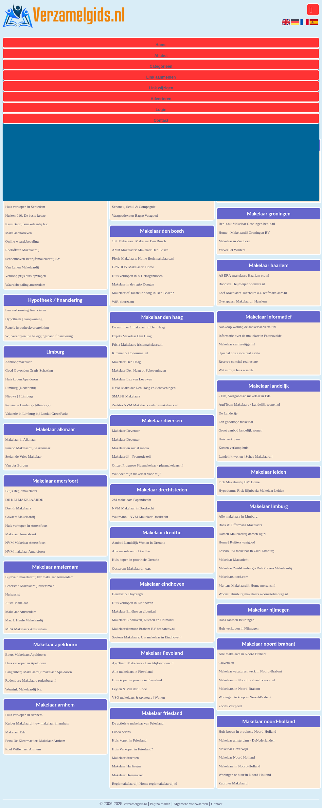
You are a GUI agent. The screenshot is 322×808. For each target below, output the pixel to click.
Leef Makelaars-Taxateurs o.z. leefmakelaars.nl (253, 293)
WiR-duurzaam (123, 301)
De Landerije (228, 413)
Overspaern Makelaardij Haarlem (243, 301)
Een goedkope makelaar (236, 422)
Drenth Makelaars (18, 508)
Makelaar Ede (15, 732)
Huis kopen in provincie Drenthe (135, 559)
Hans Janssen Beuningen (236, 620)
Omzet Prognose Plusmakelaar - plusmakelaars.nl (147, 465)
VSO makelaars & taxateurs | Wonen (138, 697)
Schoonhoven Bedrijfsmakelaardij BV (32, 259)
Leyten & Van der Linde (129, 689)
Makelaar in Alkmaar (20, 439)
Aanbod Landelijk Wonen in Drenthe (138, 542)
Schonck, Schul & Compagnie (133, 207)
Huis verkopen (229, 439)
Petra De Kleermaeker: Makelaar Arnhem (35, 741)
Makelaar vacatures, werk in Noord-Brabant (250, 671)
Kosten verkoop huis (233, 448)
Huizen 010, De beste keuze (25, 215)
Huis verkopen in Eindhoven (132, 603)
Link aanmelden (161, 77)
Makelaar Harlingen (126, 766)
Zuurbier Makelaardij (234, 783)
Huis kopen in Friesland (129, 740)
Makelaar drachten (125, 758)
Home (160, 45)
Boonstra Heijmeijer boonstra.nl (242, 284)
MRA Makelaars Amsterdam (25, 629)
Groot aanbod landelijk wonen (240, 430)
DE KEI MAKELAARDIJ (24, 500)
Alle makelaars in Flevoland (132, 671)
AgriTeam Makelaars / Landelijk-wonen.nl (142, 663)
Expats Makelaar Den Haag (132, 336)
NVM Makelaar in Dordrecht (133, 508)
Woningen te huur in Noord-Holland (245, 775)
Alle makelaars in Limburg (238, 516)
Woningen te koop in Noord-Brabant (245, 697)
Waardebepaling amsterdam (25, 284)
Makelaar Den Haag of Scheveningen (139, 370)
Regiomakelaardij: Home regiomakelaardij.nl (144, 783)
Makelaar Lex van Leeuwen (132, 379)
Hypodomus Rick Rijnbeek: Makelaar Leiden (251, 490)
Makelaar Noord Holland (237, 757)
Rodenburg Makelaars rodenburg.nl (30, 680)
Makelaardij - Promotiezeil (131, 456)
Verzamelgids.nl (135, 804)
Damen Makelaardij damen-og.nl (242, 534)
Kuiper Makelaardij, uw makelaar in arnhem (37, 723)
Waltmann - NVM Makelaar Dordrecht (140, 517)
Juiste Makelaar (16, 603)
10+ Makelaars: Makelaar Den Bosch (139, 241)
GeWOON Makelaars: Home (133, 267)
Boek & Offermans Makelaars (240, 525)
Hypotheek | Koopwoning (23, 319)
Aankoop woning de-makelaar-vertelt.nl (247, 327)
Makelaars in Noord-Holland (239, 766)
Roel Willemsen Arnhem (23, 749)
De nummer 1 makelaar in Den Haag (138, 327)
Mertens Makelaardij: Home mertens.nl (247, 585)
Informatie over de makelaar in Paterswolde (250, 336)
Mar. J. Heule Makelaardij (24, 620)
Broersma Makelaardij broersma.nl (30, 586)
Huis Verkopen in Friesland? (132, 749)
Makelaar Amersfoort (20, 534)
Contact (161, 120)
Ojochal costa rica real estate (239, 353)
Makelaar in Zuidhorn (234, 241)
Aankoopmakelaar (18, 362)
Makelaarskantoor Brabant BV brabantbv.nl (143, 629)
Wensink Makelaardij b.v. (23, 689)
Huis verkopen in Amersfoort (26, 525)
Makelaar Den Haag (126, 362)
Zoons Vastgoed (230, 706)
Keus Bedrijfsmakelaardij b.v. (26, 224)
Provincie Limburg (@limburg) (27, 405)
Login (161, 109)
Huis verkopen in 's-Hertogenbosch (137, 276)
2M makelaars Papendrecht (131, 500)
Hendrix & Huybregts (127, 594)
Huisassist (12, 594)
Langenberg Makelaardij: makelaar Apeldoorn (38, 672)
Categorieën (161, 66)
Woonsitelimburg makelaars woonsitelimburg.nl (253, 594)
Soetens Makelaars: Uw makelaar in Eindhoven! (147, 637)
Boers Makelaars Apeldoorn (25, 654)
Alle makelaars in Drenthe (131, 551)
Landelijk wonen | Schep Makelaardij (246, 456)
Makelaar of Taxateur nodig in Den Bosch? (143, 293)
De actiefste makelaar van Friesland (138, 723)
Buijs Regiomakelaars (21, 491)
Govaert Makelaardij (20, 517)
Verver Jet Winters (232, 250)
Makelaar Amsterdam (20, 612)
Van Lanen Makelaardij (22, 267)
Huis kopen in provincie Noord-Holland (247, 731)
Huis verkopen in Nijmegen (239, 628)
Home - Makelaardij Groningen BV (244, 232)
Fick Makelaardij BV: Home (239, 482)
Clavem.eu (226, 663)
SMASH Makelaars (126, 396)
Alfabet (161, 55)
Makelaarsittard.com (233, 576)
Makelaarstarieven (18, 233)
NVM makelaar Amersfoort (25, 551)
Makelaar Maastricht (233, 559)
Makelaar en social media (130, 448)
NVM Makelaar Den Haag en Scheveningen (144, 388)
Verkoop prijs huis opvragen (25, 276)
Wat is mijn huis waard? (236, 370)
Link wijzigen (161, 88)
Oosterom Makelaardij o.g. (131, 568)
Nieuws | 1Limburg (19, 396)
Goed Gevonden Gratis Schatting (29, 370)
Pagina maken (160, 804)
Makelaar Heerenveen (128, 775)
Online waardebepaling (22, 241)
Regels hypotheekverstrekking (27, 327)
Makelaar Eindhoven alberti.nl (134, 611)
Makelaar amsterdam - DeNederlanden (247, 740)
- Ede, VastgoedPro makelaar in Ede (245, 396)
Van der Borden (16, 465)
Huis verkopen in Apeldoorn (25, 663)
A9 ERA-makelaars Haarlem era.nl (244, 275)
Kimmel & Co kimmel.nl (130, 353)
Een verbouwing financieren (25, 310)
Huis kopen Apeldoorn (21, 379)
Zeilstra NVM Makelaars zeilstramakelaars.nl (145, 405)
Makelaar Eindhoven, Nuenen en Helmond (142, 620)
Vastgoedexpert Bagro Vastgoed (135, 215)
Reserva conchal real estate (238, 361)
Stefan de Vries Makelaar (23, 456)
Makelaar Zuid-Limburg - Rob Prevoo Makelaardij (255, 568)
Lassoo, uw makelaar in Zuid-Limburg (246, 551)
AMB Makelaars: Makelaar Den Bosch (140, 250)
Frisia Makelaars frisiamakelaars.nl (137, 344)
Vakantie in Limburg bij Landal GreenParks (36, 413)
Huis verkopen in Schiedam (25, 207)
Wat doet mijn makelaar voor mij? (136, 474)
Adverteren (161, 99)
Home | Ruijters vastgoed (237, 542)
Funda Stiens (121, 732)
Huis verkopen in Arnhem (24, 715)
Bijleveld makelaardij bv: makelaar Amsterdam (39, 577)
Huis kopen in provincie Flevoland (137, 680)
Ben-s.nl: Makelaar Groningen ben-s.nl (247, 224)
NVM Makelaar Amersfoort (25, 542)
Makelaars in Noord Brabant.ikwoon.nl (247, 680)
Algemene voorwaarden (190, 804)
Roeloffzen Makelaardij (22, 250)
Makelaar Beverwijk (233, 749)
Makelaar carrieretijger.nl (237, 344)
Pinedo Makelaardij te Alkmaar (27, 448)
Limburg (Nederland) (20, 388)
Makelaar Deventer (126, 430)
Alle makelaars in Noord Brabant (242, 654)
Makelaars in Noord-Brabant (239, 688)
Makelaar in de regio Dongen (133, 284)
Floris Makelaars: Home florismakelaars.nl (143, 258)
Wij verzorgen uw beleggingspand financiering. (39, 336)
